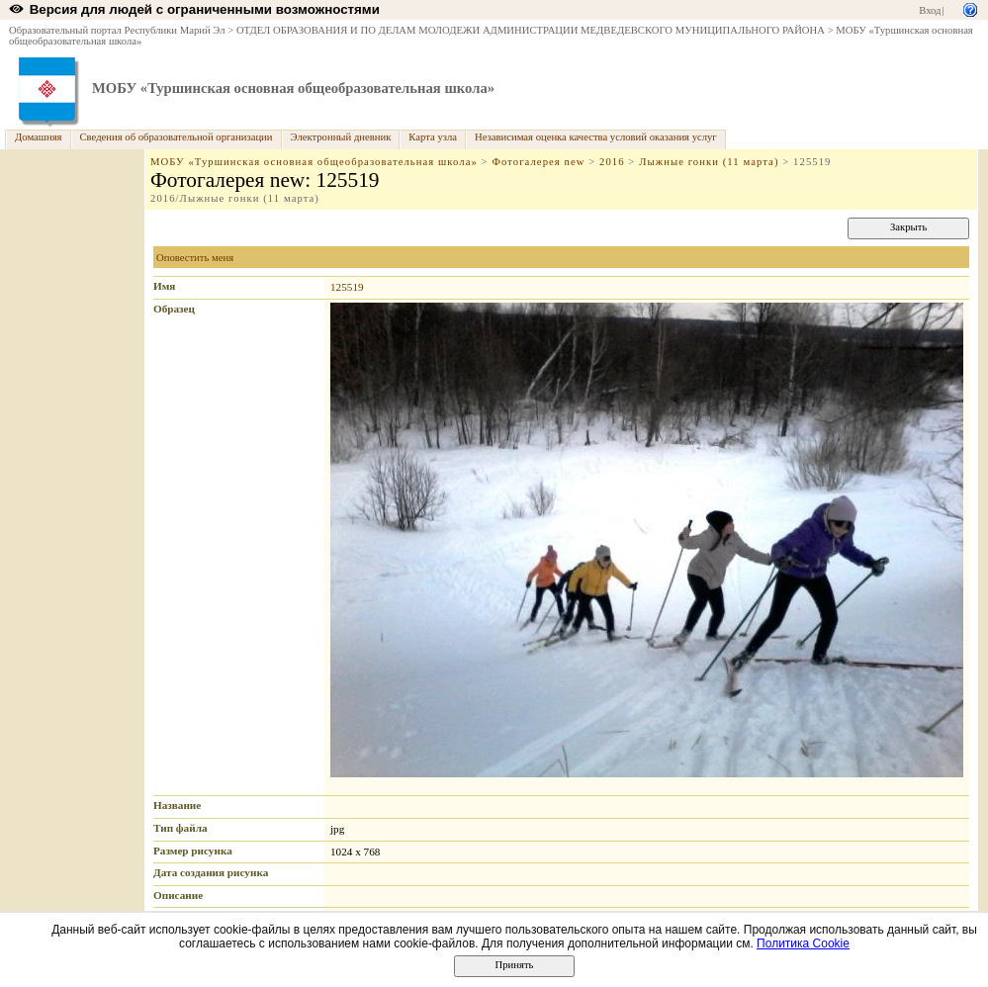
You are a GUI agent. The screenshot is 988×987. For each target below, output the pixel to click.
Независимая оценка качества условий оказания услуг (596, 137)
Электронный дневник (341, 137)
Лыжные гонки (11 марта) (708, 161)
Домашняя (38, 137)
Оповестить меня (194, 257)
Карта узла (432, 137)
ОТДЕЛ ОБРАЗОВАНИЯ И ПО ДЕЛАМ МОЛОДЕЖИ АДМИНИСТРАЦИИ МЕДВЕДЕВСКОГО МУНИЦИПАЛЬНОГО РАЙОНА (530, 30)
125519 (347, 287)
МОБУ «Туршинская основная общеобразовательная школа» (293, 88)
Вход (930, 10)
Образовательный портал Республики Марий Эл (117, 30)
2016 (612, 161)
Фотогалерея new (538, 161)
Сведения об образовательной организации (176, 137)
